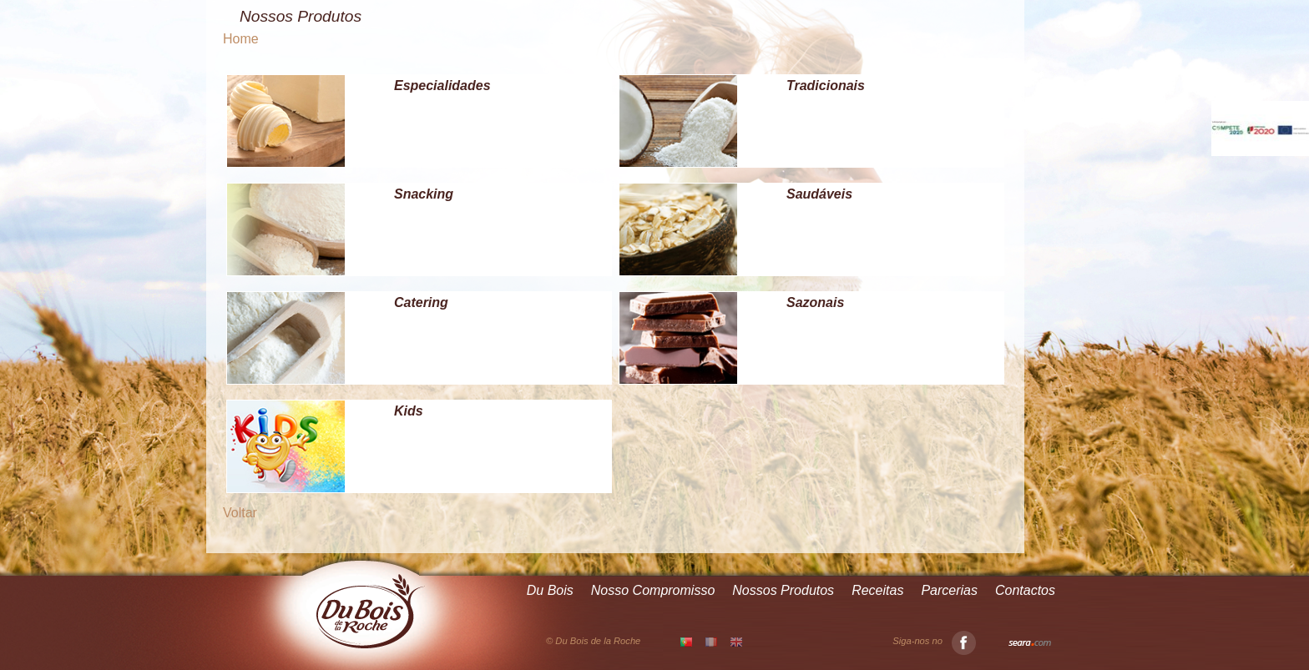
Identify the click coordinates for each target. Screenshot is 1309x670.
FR (711, 641)
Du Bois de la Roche (370, 611)
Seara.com (1029, 643)
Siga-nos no (934, 641)
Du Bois (550, 590)
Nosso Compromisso (653, 590)
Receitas (877, 590)
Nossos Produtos (783, 590)
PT (686, 642)
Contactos (1025, 590)
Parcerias (949, 590)
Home (241, 39)
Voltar (240, 513)
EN (736, 641)
